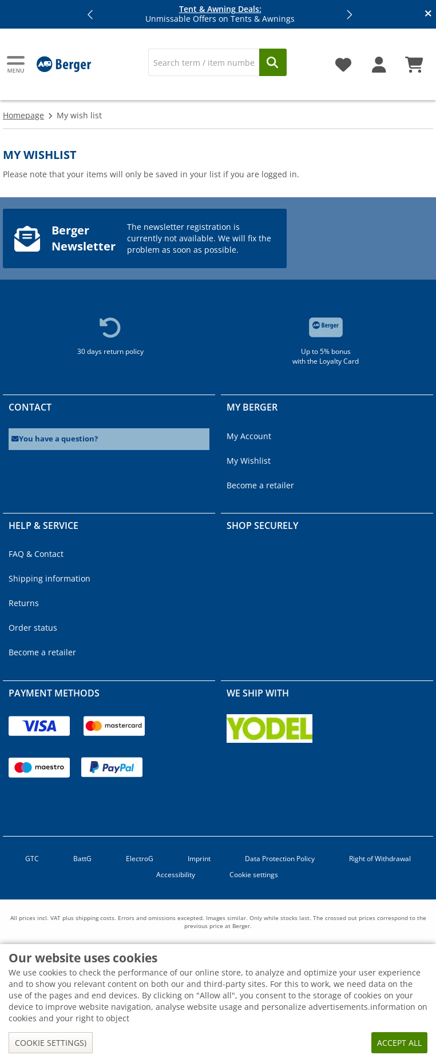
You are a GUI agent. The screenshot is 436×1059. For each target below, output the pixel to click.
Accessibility (175, 874)
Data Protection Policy (280, 858)
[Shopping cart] (414, 60)
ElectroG (139, 858)
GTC (32, 858)
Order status (33, 627)
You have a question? (54, 439)
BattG (82, 858)
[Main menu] (16, 64)
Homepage (23, 115)
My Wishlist (249, 460)
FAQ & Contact (36, 553)
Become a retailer (260, 485)
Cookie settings (253, 874)
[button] (91, 14)
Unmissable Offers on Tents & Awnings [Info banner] (220, 14)
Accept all (399, 1042)
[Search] (203, 62)
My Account (249, 436)
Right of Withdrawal (380, 858)
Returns (24, 603)
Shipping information (49, 578)
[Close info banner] (428, 14)
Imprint (199, 858)
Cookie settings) (50, 1042)
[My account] (379, 60)
